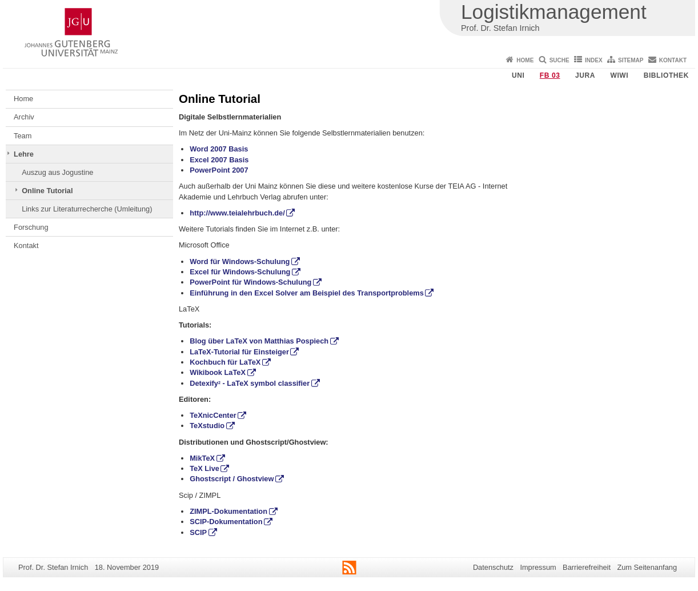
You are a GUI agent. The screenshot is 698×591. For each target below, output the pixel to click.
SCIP (198, 532)
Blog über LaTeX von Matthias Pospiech (259, 341)
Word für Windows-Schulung (240, 261)
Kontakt (673, 60)
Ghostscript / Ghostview (232, 478)
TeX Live (204, 468)
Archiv (24, 117)
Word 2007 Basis (219, 149)
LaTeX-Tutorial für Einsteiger (239, 352)
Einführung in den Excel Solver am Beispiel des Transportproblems (307, 293)
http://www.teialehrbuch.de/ (237, 213)
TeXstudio (207, 425)
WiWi (619, 75)
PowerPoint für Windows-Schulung (250, 282)
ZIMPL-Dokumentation (228, 511)
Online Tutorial (47, 190)
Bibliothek (666, 75)
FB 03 (550, 75)
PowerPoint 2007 (219, 170)
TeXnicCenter (213, 415)
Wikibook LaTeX (218, 372)
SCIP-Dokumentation (226, 521)
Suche (559, 60)
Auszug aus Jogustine (57, 172)
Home (524, 60)
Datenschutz (493, 567)
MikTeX (202, 458)
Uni (518, 75)
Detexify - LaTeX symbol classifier (250, 383)
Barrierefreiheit (587, 567)
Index (594, 60)
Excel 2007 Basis (219, 159)
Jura (585, 75)
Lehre (24, 154)
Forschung (31, 227)
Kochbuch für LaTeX (225, 362)
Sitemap (630, 60)
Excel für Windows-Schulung (240, 271)
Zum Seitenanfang (647, 567)
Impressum (538, 567)
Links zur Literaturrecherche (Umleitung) (87, 209)
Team (22, 135)
